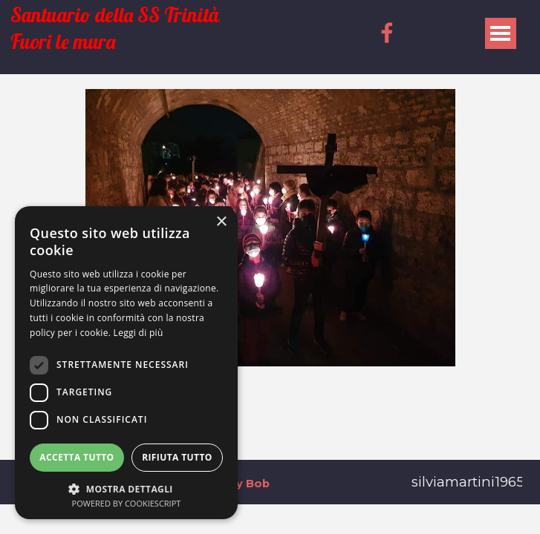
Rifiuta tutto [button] (177, 457)
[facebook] (387, 32)
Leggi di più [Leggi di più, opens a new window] (138, 332)
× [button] (221, 222)
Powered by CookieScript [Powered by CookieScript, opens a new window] (126, 503)
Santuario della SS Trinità (114, 15)
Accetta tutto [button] (76, 457)
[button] (126, 487)
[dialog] (126, 362)
